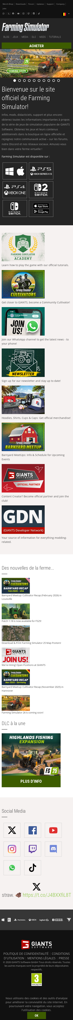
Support (50, 4)
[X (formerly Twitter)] (9, 13)
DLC (34, 36)
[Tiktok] (39, 13)
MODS (42, 36)
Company (60, 4)
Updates (40, 4)
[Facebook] (13, 13)
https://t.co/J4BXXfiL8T (47, 895)
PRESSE (64, 958)
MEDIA (25, 36)
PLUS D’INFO (31, 781)
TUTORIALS (55, 36)
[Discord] (34, 13)
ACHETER (36, 46)
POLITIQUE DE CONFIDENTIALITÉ (26, 954)
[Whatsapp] (4, 13)
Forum (31, 4)
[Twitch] (29, 13)
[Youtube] (18, 13)
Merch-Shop (8, 4)
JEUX (15, 36)
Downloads (21, 4)
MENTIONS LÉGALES (41, 958)
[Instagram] (24, 13)
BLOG (6, 36)
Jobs (4, 8)
